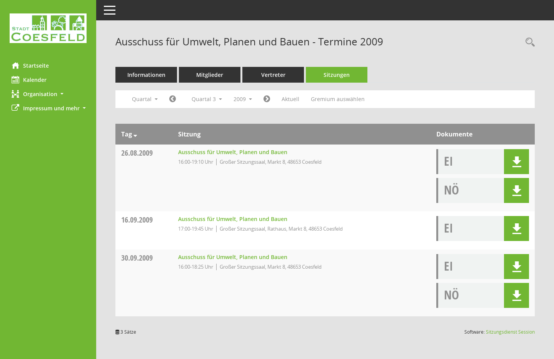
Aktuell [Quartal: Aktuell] (290, 99)
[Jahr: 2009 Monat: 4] (173, 99)
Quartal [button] (145, 99)
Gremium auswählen (338, 99)
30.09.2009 (137, 258)
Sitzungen (337, 74)
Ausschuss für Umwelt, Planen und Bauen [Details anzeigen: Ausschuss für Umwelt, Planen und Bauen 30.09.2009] (232, 257)
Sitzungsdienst (510, 332)
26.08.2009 (137, 153)
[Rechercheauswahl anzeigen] (528, 42)
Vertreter (273, 74)
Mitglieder (209, 74)
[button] (48, 94)
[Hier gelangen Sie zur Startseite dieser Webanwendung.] (48, 28)
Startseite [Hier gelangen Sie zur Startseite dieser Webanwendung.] (30, 65)
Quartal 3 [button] (207, 99)
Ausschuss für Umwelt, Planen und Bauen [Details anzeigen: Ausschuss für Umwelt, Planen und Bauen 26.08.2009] (232, 152)
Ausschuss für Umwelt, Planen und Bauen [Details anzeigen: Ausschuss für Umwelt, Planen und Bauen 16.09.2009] (232, 219)
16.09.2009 (137, 219)
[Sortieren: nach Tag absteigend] (135, 134)
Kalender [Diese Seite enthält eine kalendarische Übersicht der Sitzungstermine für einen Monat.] (29, 79)
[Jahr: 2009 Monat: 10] (267, 99)
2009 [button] (243, 99)
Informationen (146, 74)
